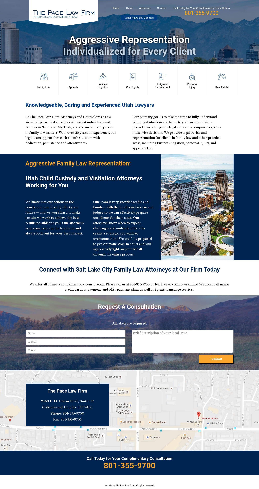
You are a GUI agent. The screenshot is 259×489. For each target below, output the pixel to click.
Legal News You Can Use (139, 17)
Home (115, 8)
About (129, 8)
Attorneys (144, 8)
